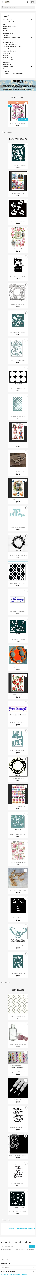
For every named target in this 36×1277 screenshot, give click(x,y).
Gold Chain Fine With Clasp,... (18, 890)
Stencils (5, 69)
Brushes (5, 29)
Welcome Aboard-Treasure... (18, 165)
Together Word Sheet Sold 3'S (18, 1127)
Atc (4, 24)
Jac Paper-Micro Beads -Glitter (12, 46)
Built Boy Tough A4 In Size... (18, 750)
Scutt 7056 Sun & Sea (18, 193)
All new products (8, 132)
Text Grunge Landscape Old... (18, 611)
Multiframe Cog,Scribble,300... (18, 834)
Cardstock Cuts (8, 33)
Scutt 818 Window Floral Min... (18, 500)
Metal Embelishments (10, 51)
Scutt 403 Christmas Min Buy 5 (18, 444)
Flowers (5, 40)
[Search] (18, 7)
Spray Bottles (7, 64)
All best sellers (7, 1220)
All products (6, 982)
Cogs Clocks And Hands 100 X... (18, 1155)
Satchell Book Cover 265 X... (18, 277)
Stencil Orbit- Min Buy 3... (18, 221)
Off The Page (7, 53)
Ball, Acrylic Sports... (18, 667)
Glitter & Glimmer (8, 42)
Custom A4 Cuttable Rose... (18, 123)
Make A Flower (7, 49)
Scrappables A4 (8, 60)
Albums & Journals (8, 22)
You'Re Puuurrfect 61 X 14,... (18, 723)
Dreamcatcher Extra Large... (18, 360)
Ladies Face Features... (18, 918)
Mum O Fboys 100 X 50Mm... (18, 527)
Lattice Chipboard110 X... (18, 416)
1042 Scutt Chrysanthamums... (18, 806)
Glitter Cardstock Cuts (10, 44)
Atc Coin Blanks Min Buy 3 (18, 388)
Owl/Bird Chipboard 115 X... (18, 946)
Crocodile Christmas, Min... (18, 472)
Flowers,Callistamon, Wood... (18, 862)
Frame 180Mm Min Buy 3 (18, 778)
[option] (18, 85)
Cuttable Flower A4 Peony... (18, 249)
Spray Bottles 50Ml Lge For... (18, 1044)
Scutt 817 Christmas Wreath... (18, 695)
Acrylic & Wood (7, 20)
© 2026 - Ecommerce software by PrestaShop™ (15, 1274)
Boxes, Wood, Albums (10, 26)
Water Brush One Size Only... (18, 1100)
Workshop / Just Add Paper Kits (13, 73)
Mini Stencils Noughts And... (18, 583)
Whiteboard (6, 71)
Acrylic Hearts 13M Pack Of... (18, 1072)
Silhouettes (6, 62)
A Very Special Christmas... (18, 639)
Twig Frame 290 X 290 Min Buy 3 (18, 555)
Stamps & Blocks (8, 67)
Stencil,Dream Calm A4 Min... (18, 973)
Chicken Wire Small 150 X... (18, 1016)
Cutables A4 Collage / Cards (11, 37)
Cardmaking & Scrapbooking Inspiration (21, 1228)
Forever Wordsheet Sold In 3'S (18, 1183)
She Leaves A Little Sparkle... (18, 332)
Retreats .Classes (8, 58)
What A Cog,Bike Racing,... (18, 304)
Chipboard (6, 35)
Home (6, 16)
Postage (5, 55)
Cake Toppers (7, 31)
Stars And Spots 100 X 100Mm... (18, 1211)
